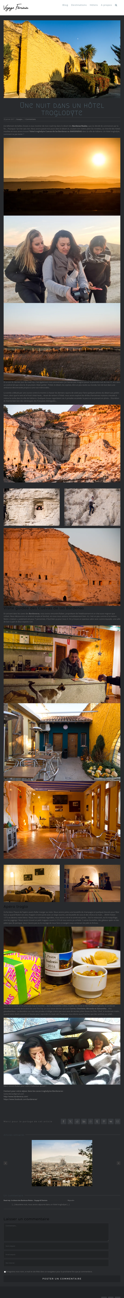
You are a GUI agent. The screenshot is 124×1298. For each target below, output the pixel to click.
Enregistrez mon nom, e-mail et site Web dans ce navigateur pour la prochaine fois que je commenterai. (49, 1271)
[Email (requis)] (56, 1254)
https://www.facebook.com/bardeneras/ (20, 1099)
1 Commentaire (30, 119)
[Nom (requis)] (56, 1246)
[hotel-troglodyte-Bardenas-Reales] (62, 59)
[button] (116, 5)
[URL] (56, 1263)
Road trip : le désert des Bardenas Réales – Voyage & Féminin (25, 1200)
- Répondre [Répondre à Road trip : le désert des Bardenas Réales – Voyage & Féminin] (70, 1200)
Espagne (19, 119)
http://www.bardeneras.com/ (16, 1096)
